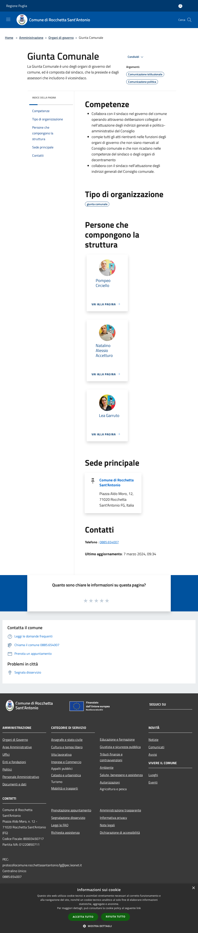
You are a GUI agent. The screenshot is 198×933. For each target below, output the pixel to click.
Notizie (153, 739)
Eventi (153, 782)
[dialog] (99, 908)
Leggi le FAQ (59, 825)
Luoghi (153, 774)
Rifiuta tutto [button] (115, 916)
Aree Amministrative (17, 747)
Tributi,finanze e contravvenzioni (111, 757)
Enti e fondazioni (14, 761)
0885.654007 (109, 542)
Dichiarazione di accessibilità (120, 832)
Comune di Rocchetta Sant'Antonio (116, 482)
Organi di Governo (15, 739)
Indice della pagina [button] (44, 97)
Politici (7, 769)
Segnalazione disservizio (68, 817)
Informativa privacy (113, 817)
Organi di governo (61, 37)
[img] (64, 96)
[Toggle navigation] (8, 19)
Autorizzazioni (110, 782)
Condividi (136, 56)
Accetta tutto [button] (83, 917)
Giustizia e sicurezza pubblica (120, 746)
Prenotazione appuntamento (71, 810)
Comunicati (156, 747)
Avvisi (152, 754)
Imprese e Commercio (66, 761)
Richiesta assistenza (65, 832)
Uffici (6, 754)
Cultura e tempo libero (66, 747)
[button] (99, 926)
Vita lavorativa (61, 754)
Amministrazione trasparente (120, 810)
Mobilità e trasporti (64, 788)
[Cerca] (189, 19)
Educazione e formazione (117, 739)
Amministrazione (31, 37)
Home (9, 37)
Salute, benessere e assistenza (121, 774)
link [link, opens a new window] (139, 908)
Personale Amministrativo (20, 776)
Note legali (107, 825)
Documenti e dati (14, 784)
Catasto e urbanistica (66, 775)
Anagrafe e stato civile (66, 739)
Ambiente (106, 767)
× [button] (193, 888)
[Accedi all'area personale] (180, 6)
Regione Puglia (16, 5)
